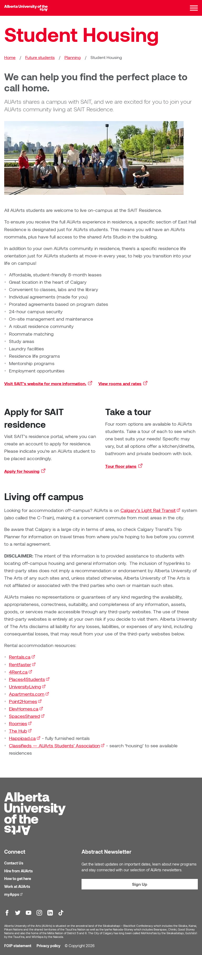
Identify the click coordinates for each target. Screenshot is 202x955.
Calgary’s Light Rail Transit (150, 510)
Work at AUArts (17, 886)
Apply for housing (25, 471)
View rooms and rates (123, 383)
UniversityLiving (27, 686)
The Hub (20, 731)
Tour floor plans (124, 466)
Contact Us (13, 863)
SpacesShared (27, 716)
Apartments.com (29, 694)
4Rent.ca (20, 672)
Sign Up (139, 884)
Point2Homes (25, 701)
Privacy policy (48, 945)
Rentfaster (22, 664)
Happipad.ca (25, 738)
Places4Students (29, 679)
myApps (14, 894)
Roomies (20, 723)
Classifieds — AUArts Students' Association (57, 745)
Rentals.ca (22, 657)
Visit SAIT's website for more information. (48, 383)
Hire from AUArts (18, 871)
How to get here (17, 878)
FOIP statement (17, 945)
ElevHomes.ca (26, 709)
